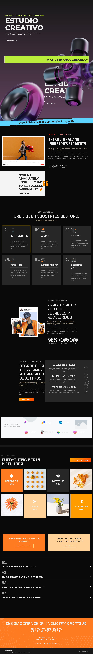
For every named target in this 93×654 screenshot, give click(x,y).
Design (45, 235)
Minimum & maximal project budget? (23, 587)
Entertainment (76, 235)
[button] (46, 567)
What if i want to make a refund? (21, 597)
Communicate (19, 235)
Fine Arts (16, 265)
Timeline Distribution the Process (22, 577)
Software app (49, 265)
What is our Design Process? (19, 567)
